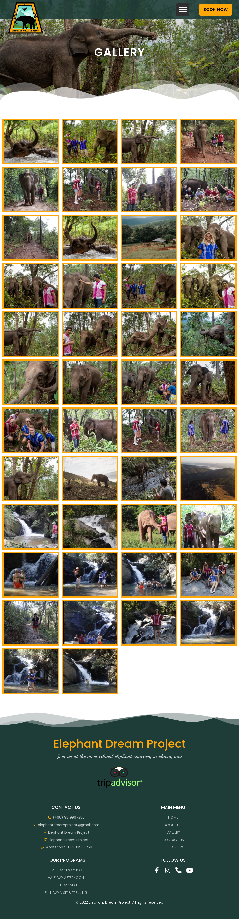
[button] (182, 9)
